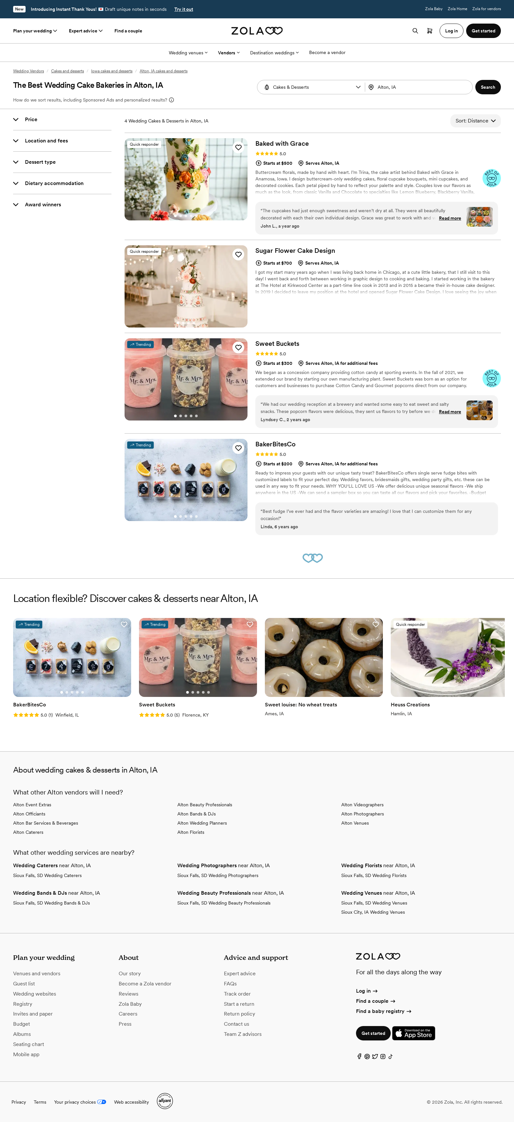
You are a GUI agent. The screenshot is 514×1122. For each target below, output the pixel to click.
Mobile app (26, 1054)
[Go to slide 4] (191, 216)
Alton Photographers (362, 813)
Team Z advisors (243, 1034)
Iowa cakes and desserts (111, 71)
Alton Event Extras (32, 804)
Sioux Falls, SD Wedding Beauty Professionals (223, 903)
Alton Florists (190, 832)
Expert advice (86, 31)
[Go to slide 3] (185, 216)
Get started (373, 1033)
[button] (358, 87)
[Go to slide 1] (175, 216)
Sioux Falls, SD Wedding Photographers (217, 875)
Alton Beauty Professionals (204, 804)
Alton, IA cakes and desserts (164, 71)
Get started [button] (483, 30)
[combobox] (419, 87)
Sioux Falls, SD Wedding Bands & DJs (51, 903)
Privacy (18, 1102)
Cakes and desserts (67, 71)
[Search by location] (418, 87)
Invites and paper (33, 1014)
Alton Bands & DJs (196, 813)
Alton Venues (355, 823)
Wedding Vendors (28, 71)
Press (125, 1024)
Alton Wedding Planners (202, 823)
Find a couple (128, 30)
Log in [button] (451, 30)
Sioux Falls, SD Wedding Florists (373, 875)
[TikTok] (390, 1058)
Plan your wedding (35, 31)
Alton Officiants (29, 813)
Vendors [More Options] (229, 52)
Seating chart (28, 1044)
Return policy (239, 1014)
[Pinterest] (367, 1058)
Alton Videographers (362, 804)
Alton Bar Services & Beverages (45, 823)
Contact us (236, 1024)
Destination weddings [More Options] (274, 52)
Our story (130, 973)
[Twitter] (375, 1058)
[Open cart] (430, 31)
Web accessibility (131, 1102)
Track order (237, 994)
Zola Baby (434, 9)
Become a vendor (327, 52)
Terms (40, 1102)
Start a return (239, 1004)
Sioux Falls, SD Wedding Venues (374, 903)
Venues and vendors (36, 973)
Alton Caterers (28, 832)
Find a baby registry (384, 1011)
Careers (128, 1014)
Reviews (128, 994)
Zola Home (457, 9)
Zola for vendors (486, 9)
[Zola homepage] (257, 31)
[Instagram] (383, 1058)
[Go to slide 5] (196, 216)
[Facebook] (359, 1058)
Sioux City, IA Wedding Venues (373, 912)
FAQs (230, 984)
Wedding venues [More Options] (188, 52)
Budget (21, 1024)
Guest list (24, 984)
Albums (22, 1034)
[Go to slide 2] (180, 216)
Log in (367, 991)
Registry (22, 1004)
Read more (450, 218)
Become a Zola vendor (145, 984)
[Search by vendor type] (311, 87)
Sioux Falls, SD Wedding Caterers (47, 875)
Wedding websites (34, 994)
